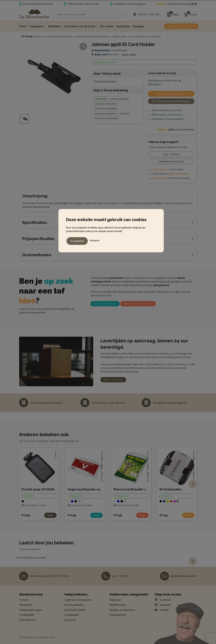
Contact (23, 599)
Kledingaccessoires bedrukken (92, 36)
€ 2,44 (163, 515)
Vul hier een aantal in (105, 81)
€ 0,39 (71, 515)
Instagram (163, 604)
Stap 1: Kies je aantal (107, 73)
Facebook (163, 599)
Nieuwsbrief (25, 604)
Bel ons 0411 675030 (105, 303)
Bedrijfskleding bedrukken (59, 36)
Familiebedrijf (26, 614)
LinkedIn (162, 609)
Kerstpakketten (117, 614)
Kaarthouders (119, 36)
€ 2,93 (26, 515)
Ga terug (26, 36)
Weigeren (94, 240)
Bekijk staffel (129, 54)
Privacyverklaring (73, 604)
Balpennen (115, 599)
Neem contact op (113, 379)
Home (38, 36)
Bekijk (50, 515)
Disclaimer (70, 620)
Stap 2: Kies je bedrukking (111, 90)
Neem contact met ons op (138, 303)
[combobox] (87, 14)
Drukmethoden (27, 620)
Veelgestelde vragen (30, 610)
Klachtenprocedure (75, 610)
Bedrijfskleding (117, 604)
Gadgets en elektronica (122, 610)
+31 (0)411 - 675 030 (148, 14)
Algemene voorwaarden (77, 599)
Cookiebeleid (71, 614)
